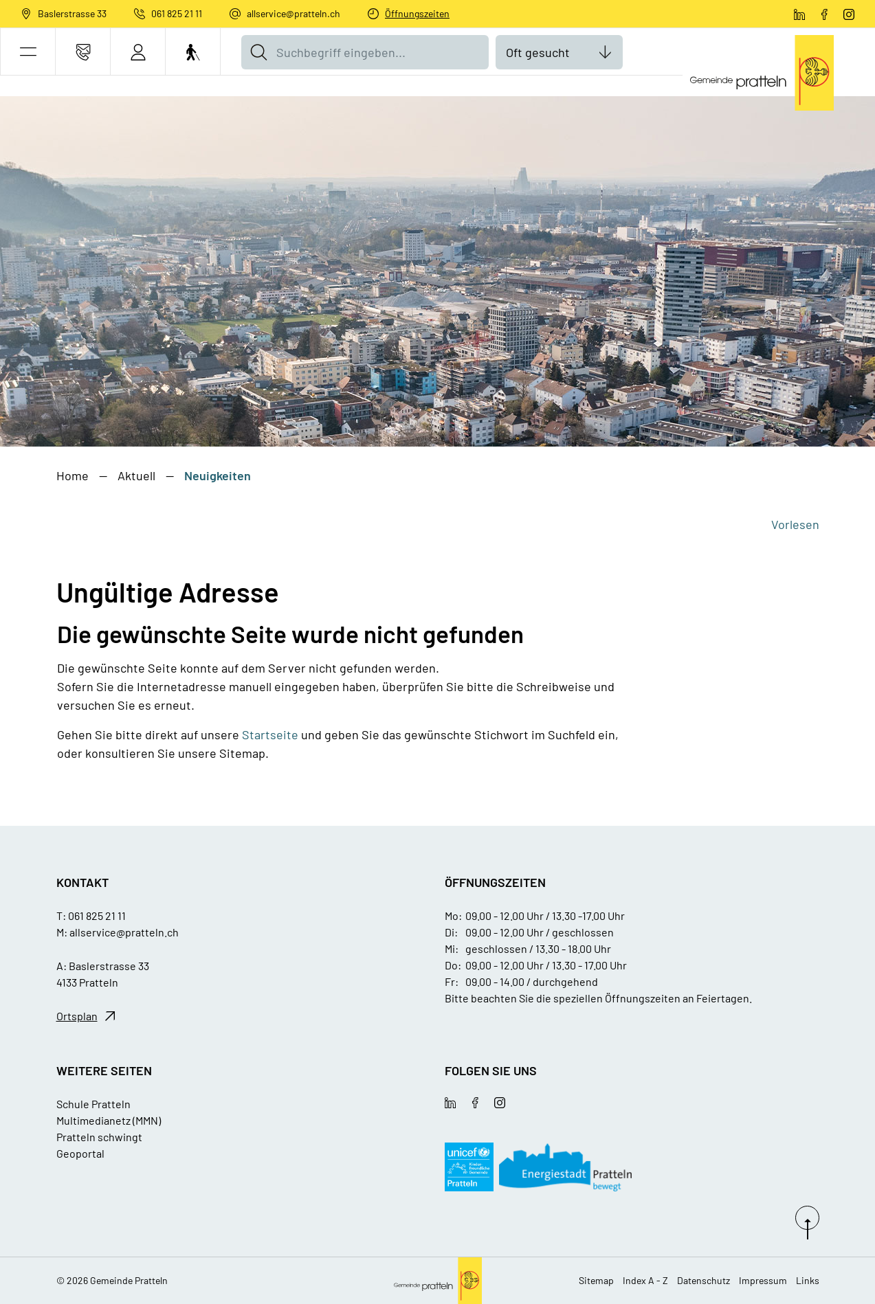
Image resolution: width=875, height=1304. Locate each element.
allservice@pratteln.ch (293, 13)
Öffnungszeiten (417, 13)
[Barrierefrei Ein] (193, 52)
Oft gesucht (538, 52)
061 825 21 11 (176, 13)
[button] (28, 52)
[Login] (138, 52)
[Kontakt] (83, 52)
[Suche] (258, 52)
